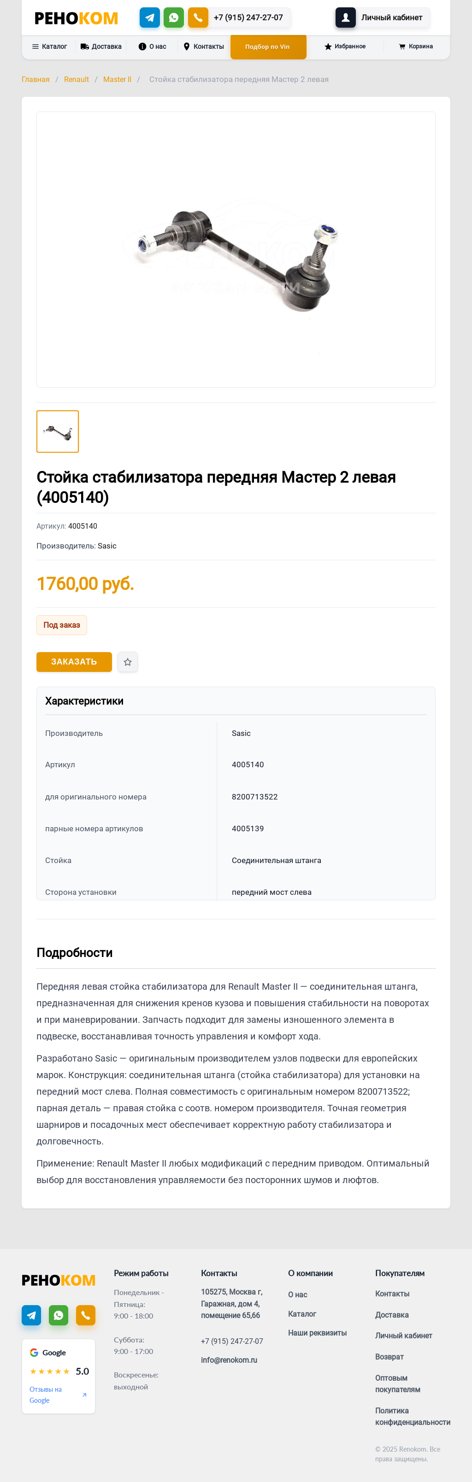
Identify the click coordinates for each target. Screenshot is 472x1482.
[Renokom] (76, 17)
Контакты (203, 46)
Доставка (101, 45)
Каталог (49, 46)
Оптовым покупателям (397, 1384)
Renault (76, 79)
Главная (36, 79)
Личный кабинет (403, 1335)
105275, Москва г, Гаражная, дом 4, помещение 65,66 (231, 1304)
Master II (117, 79)
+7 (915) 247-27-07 (232, 1341)
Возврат (389, 1357)
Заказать (74, 661)
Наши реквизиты (317, 1333)
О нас (152, 46)
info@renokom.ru (229, 1360)
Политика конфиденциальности (412, 1416)
